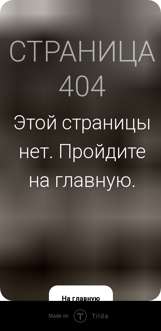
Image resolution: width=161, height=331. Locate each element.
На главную (81, 298)
